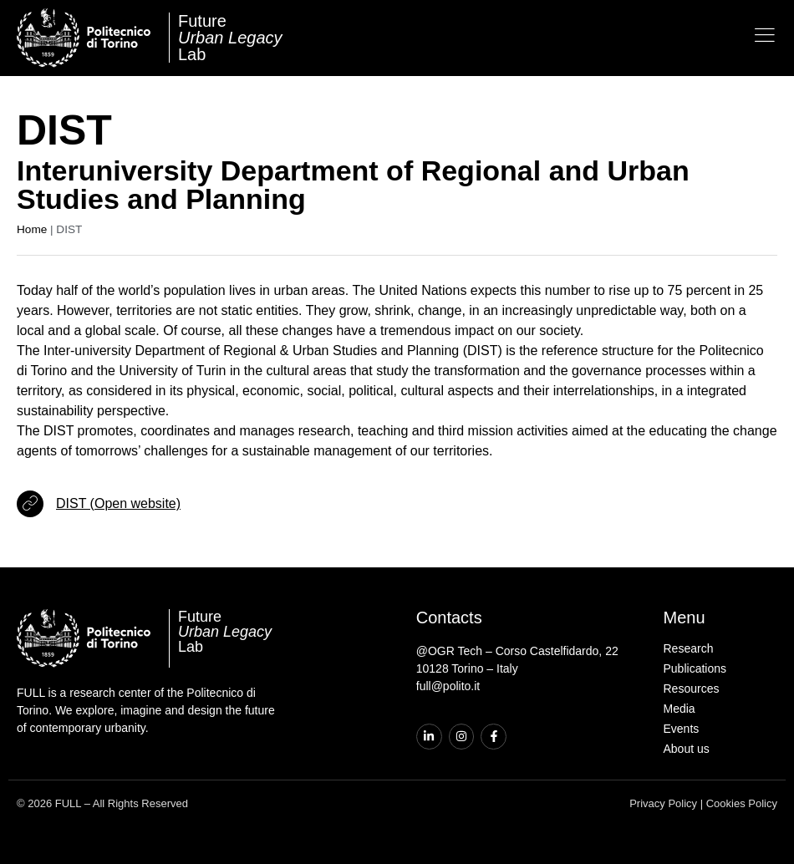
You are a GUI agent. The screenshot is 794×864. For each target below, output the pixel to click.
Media (679, 708)
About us (687, 749)
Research (689, 648)
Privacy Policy (663, 803)
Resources (692, 688)
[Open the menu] (764, 35)
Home (32, 229)
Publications (695, 668)
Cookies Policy (741, 803)
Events (682, 728)
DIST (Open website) (118, 503)
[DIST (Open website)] (30, 503)
